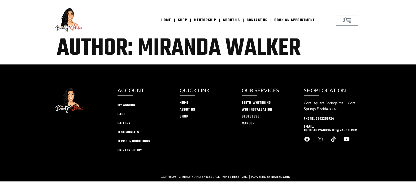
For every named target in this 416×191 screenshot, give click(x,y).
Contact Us (257, 20)
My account (127, 105)
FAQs (121, 114)
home (166, 20)
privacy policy (130, 150)
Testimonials (128, 132)
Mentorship (205, 20)
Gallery (124, 123)
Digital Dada (280, 177)
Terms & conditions (134, 141)
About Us (231, 20)
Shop (182, 20)
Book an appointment (294, 20)
